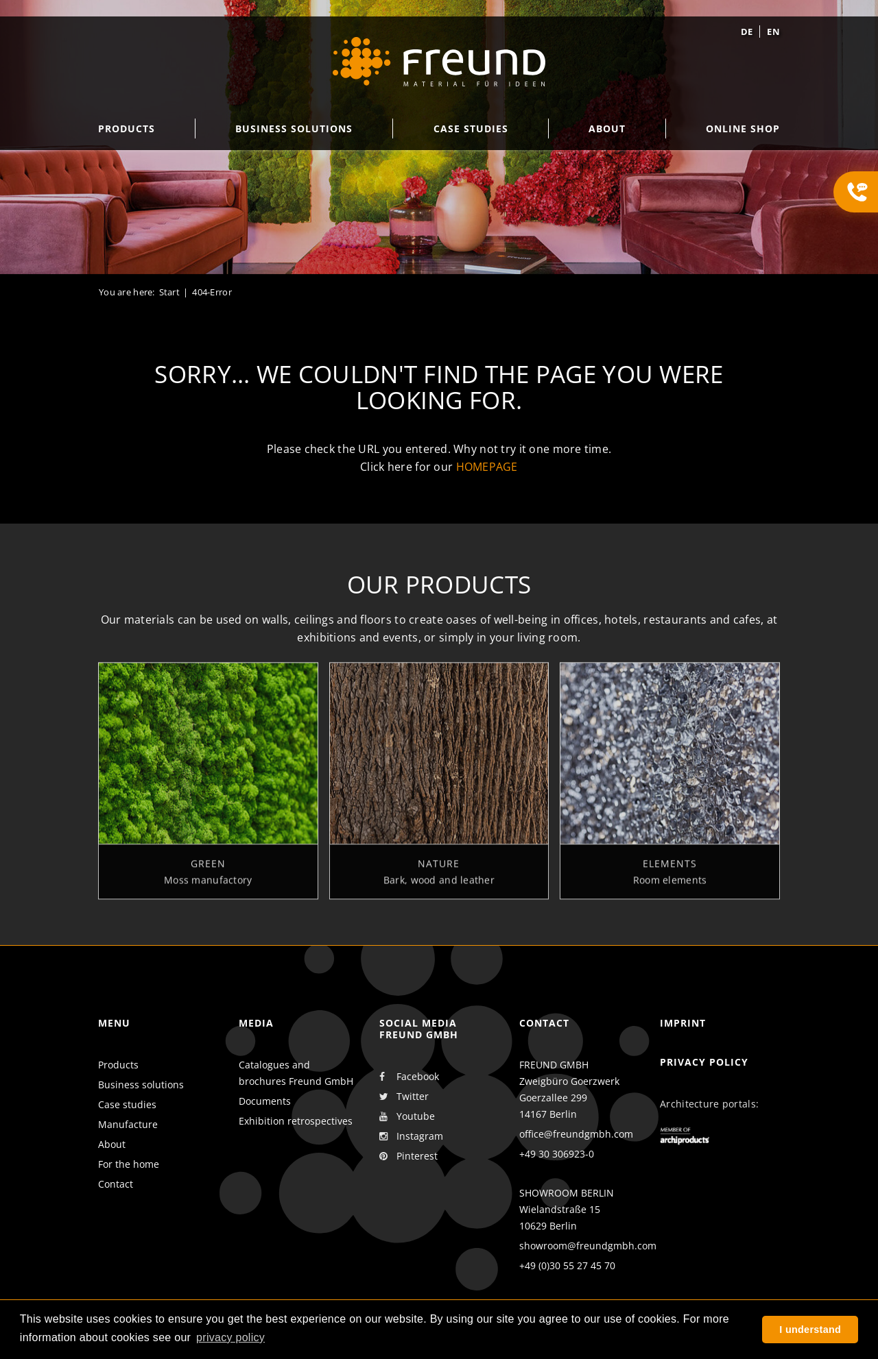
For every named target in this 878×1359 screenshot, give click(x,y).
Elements (670, 868)
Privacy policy (704, 1061)
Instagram (411, 1136)
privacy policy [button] (230, 1337)
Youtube (407, 1116)
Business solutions (141, 1084)
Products (118, 1064)
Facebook (409, 1076)
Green (208, 868)
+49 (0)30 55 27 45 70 (567, 1265)
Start (169, 292)
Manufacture (128, 1124)
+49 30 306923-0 (556, 1153)
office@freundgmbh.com (576, 1133)
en (773, 31)
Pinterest (408, 1156)
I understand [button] (810, 1329)
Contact (115, 1183)
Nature (439, 868)
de (747, 31)
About (112, 1144)
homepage (487, 466)
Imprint (683, 1022)
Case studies (127, 1104)
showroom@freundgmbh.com (587, 1245)
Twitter (404, 1096)
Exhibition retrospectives (296, 1120)
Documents (265, 1100)
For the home (128, 1164)
